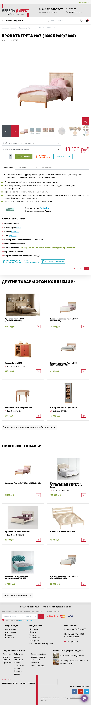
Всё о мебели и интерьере (41, 643)
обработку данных (25, 620)
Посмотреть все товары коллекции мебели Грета (29, 427)
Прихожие (7, 662)
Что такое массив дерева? (68, 655)
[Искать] (48, 21)
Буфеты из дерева (18, 655)
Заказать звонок (73, 12)
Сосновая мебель (38, 654)
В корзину (24, 156)
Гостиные (7, 654)
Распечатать (76, 268)
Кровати (12, 235)
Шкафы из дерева (18, 672)
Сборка (32, 635)
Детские (6, 659)
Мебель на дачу (38, 665)
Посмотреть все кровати (17, 595)
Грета (18, 227)
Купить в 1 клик (63, 156)
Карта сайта (6, 680)
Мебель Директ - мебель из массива (21, 683)
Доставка (33, 629)
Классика (15, 231)
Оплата (32, 632)
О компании (10, 629)
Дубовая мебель (38, 657)
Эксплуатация (35, 640)
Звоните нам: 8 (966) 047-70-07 (57, 607)
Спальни (6, 657)
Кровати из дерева (19, 666)
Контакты (71, 9)
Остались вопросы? (29, 607)
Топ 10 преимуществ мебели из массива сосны (70, 662)
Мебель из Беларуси (35, 661)
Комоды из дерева (18, 661)
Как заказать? (84, 2)
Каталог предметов (12, 20)
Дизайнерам (10, 632)
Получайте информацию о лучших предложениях (22, 612)
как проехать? (71, 641)
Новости (9, 635)
